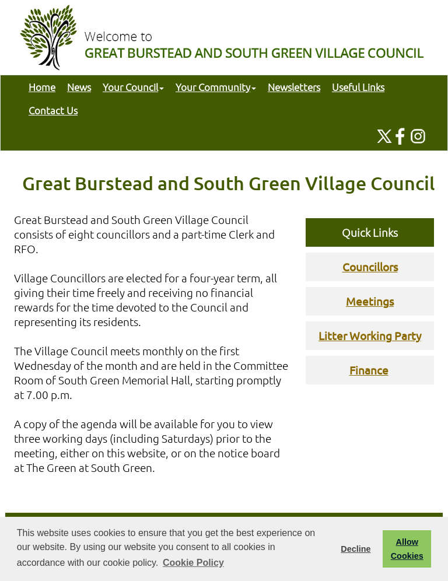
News (79, 86)
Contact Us (53, 110)
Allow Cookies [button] (407, 549)
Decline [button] (355, 549)
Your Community (216, 86)
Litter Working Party (369, 335)
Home (42, 86)
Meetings (370, 301)
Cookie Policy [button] (193, 563)
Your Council (133, 86)
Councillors (370, 267)
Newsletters (294, 86)
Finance (368, 370)
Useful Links (358, 86)
